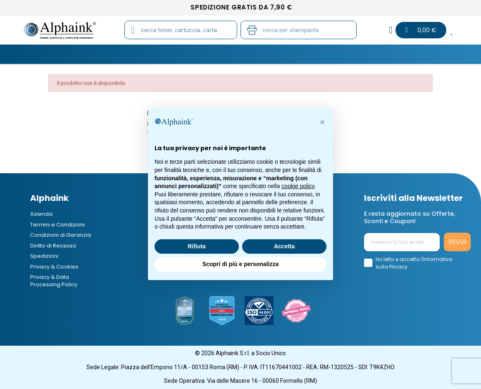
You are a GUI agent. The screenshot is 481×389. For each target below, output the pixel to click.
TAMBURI (155, 54)
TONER (66, 54)
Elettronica (344, 54)
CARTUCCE (109, 54)
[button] (322, 122)
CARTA (194, 54)
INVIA (457, 242)
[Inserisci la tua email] (402, 242)
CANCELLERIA (289, 54)
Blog (416, 54)
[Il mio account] (391, 30)
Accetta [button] (284, 246)
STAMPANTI (237, 54)
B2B (385, 54)
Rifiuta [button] (197, 246)
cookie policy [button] (297, 186)
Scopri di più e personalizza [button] (240, 264)
